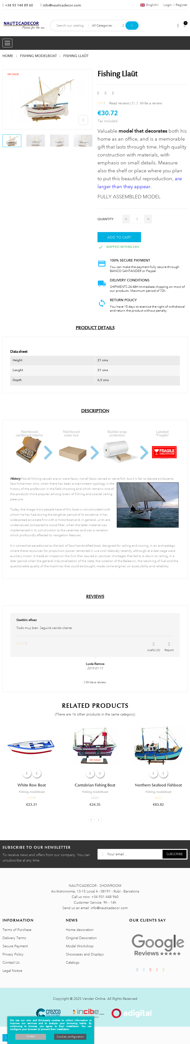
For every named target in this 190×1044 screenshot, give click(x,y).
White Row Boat (32, 785)
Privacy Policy (13, 954)
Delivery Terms (14, 938)
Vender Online (93, 998)
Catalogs (72, 962)
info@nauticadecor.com (62, 5)
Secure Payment (15, 946)
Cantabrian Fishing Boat (95, 785)
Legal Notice (12, 970)
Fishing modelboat (32, 792)
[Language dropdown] (149, 5)
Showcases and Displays (85, 954)
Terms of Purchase (16, 929)
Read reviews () (122, 103)
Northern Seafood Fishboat (158, 785)
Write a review (151, 103)
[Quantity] (137, 219)
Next (99, 820)
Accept (30, 1036)
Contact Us (11, 962)
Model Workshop (80, 946)
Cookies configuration (70, 1037)
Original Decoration (81, 938)
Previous (91, 820)
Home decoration (80, 929)
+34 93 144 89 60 (19, 5)
